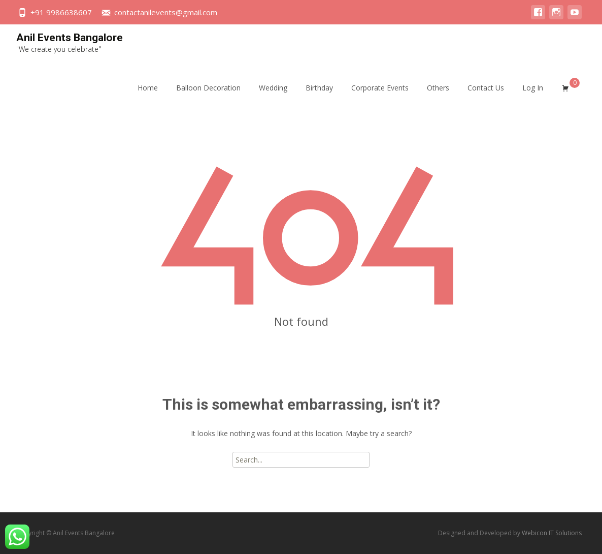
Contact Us (485, 97)
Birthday (319, 97)
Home (147, 97)
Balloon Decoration (208, 97)
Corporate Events (380, 97)
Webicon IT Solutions (552, 533)
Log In (532, 97)
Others (438, 97)
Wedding (273, 97)
